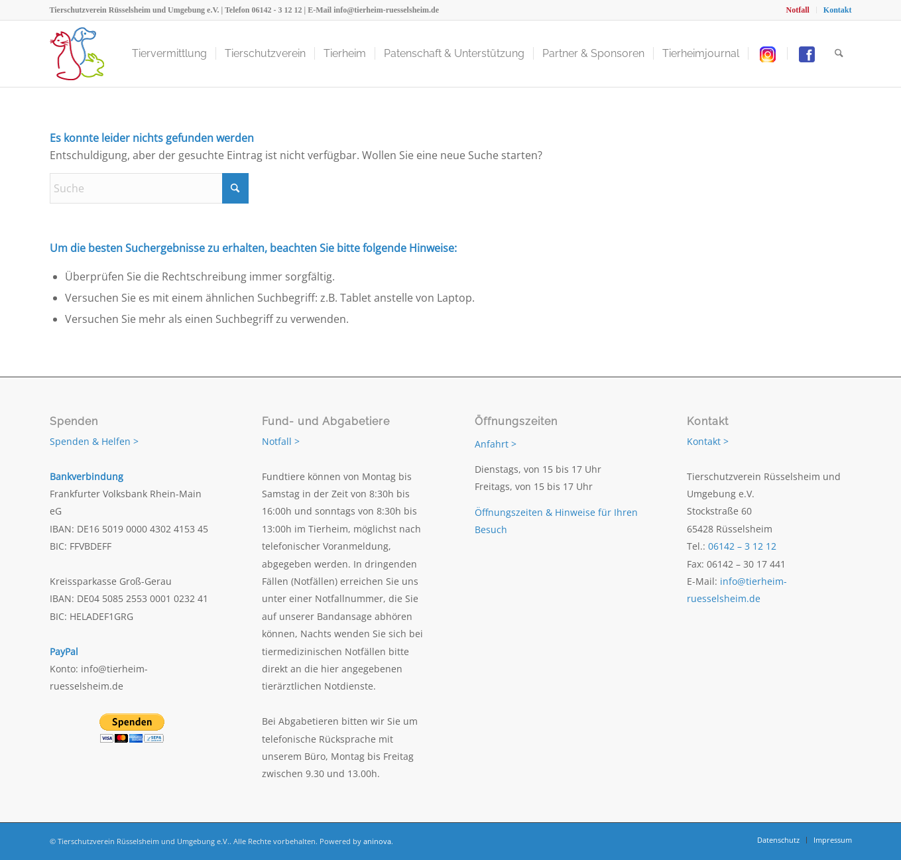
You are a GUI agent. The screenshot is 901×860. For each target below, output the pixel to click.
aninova (377, 841)
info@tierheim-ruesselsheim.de (386, 10)
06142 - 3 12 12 (277, 10)
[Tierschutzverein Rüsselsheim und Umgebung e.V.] (77, 54)
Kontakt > (708, 441)
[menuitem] (797, 10)
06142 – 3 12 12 (742, 546)
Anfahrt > (495, 444)
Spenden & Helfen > (94, 441)
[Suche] (839, 54)
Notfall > (281, 441)
